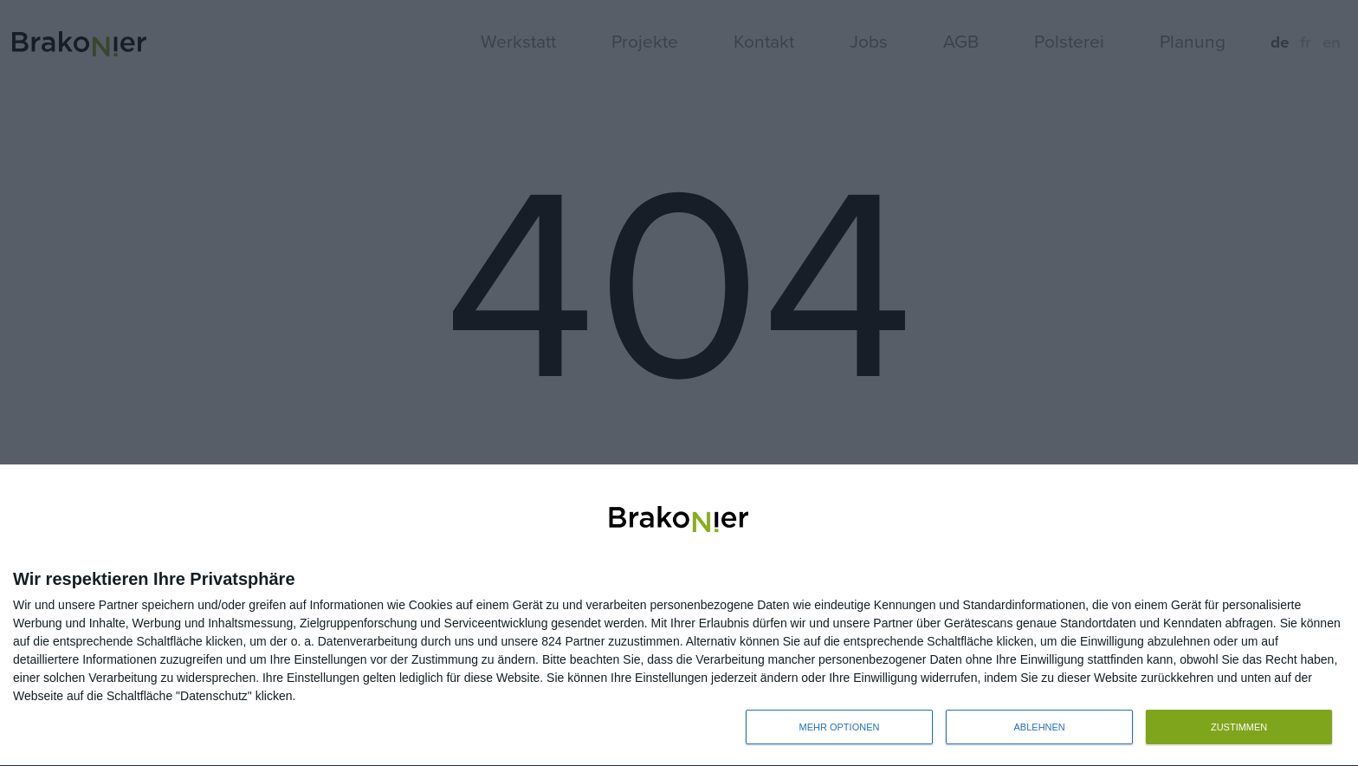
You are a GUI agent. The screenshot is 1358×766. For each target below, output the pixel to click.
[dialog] (679, 615)
